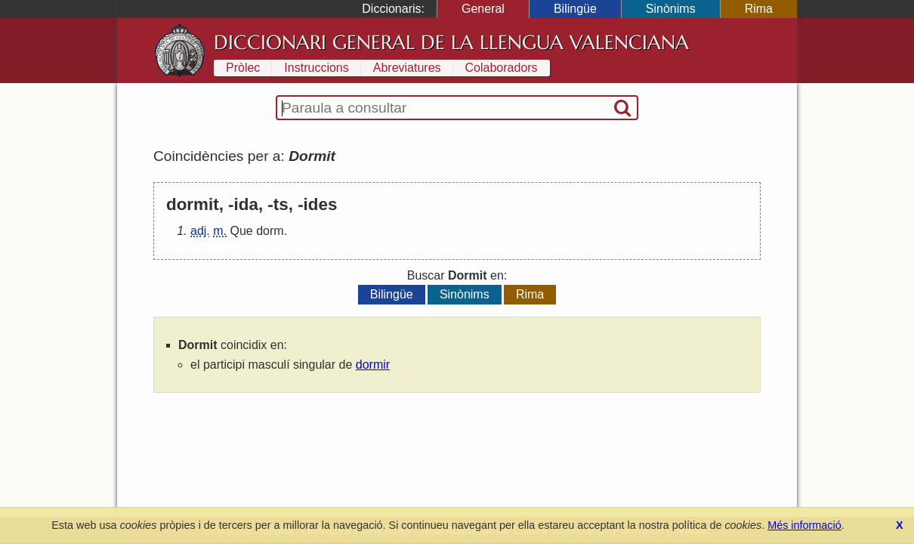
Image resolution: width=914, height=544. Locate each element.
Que (241, 230)
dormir (373, 364)
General (483, 8)
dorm (269, 230)
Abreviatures (407, 67)
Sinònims (671, 8)
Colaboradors (501, 67)
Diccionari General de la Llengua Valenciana (451, 42)
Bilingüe (575, 8)
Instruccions (316, 67)
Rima (759, 8)
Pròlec (243, 67)
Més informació (804, 525)
